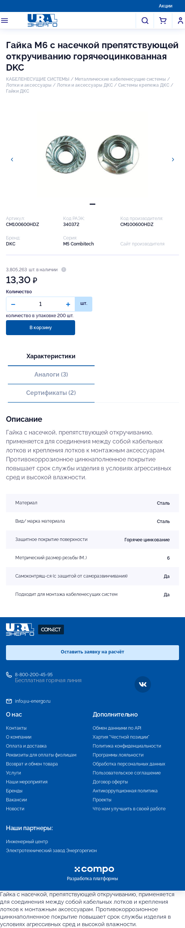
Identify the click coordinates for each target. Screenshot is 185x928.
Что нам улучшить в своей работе (129, 808)
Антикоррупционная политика (125, 791)
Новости (15, 808)
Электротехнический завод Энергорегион (51, 850)
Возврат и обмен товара (32, 764)
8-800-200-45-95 (34, 674)
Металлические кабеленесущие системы (121, 79)
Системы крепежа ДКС (143, 85)
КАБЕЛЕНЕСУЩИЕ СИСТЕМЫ (38, 79)
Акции (165, 6)
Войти (180, 20)
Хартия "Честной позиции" (121, 737)
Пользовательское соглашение (127, 773)
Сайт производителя (142, 244)
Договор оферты (110, 782)
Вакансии (16, 799)
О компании (18, 737)
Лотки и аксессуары (29, 85)
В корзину (41, 327)
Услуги (13, 773)
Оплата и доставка (26, 746)
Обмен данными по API (117, 728)
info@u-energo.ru (32, 701)
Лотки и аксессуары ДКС (85, 85)
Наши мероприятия (26, 782)
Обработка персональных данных (129, 764)
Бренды (14, 791)
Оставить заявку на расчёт (92, 652)
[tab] (92, 204)
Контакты (16, 728)
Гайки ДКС (17, 91)
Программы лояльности (118, 755)
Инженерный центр (27, 841)
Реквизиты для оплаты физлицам (41, 755)
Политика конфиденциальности (127, 746)
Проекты (102, 799)
